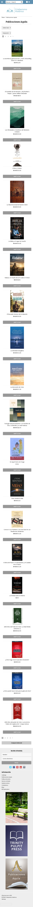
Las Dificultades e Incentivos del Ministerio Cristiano (17, 131)
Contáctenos (5, 785)
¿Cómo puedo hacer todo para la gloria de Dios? (17, 691)
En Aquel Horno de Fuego (17, 462)
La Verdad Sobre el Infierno (17, 595)
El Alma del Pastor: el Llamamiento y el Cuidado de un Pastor (17, 563)
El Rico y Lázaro (17, 168)
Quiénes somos (6, 783)
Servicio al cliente (6, 781)
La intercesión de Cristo (17, 387)
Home (3, 17)
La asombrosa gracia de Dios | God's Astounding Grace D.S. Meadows (17, 59)
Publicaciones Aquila (7, 777)
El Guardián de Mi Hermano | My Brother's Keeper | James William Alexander (17, 92)
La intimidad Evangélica (17, 350)
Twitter (10, 767)
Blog (3, 787)
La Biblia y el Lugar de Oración (17, 241)
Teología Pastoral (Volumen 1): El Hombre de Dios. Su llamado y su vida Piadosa (17, 424)
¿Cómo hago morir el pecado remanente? (17, 660)
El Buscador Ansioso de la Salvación (17, 314)
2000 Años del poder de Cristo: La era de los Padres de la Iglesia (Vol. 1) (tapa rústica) (17, 723)
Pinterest (17, 767)
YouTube (21, 767)
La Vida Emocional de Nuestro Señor (17, 205)
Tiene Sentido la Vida (17, 498)
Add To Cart (17, 68)
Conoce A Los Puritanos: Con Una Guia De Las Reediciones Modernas (17, 530)
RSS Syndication (5, 789)
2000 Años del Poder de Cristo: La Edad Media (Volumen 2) (17, 627)
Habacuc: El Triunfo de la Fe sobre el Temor (17, 278)
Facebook (14, 767)
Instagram (24, 767)
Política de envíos (6, 779)
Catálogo (4, 775)
